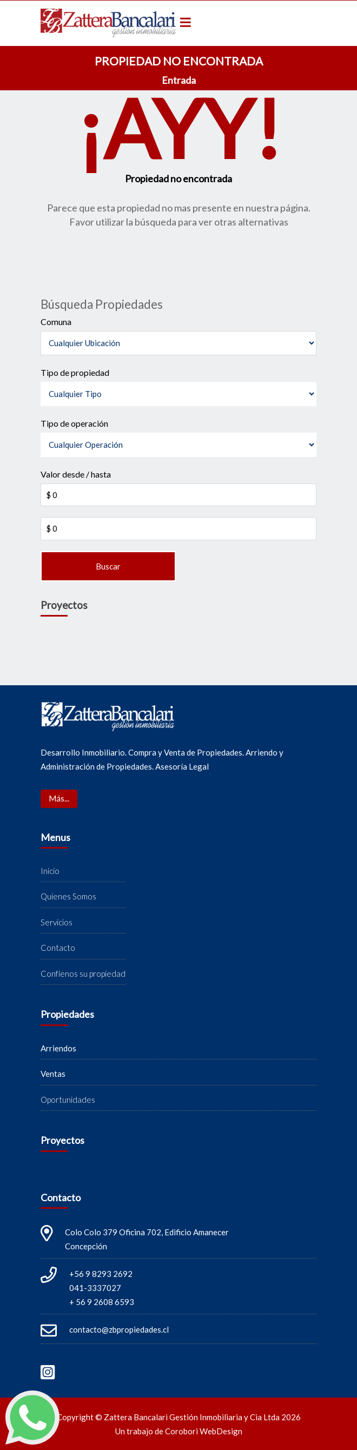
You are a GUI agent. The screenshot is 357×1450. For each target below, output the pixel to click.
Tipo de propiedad (75, 372)
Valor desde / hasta (76, 474)
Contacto (58, 947)
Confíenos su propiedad (83, 973)
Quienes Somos (68, 896)
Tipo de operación (74, 423)
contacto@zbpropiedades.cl (119, 1329)
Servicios (56, 922)
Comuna (56, 321)
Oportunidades (68, 1099)
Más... (59, 798)
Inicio (50, 871)
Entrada (179, 80)
